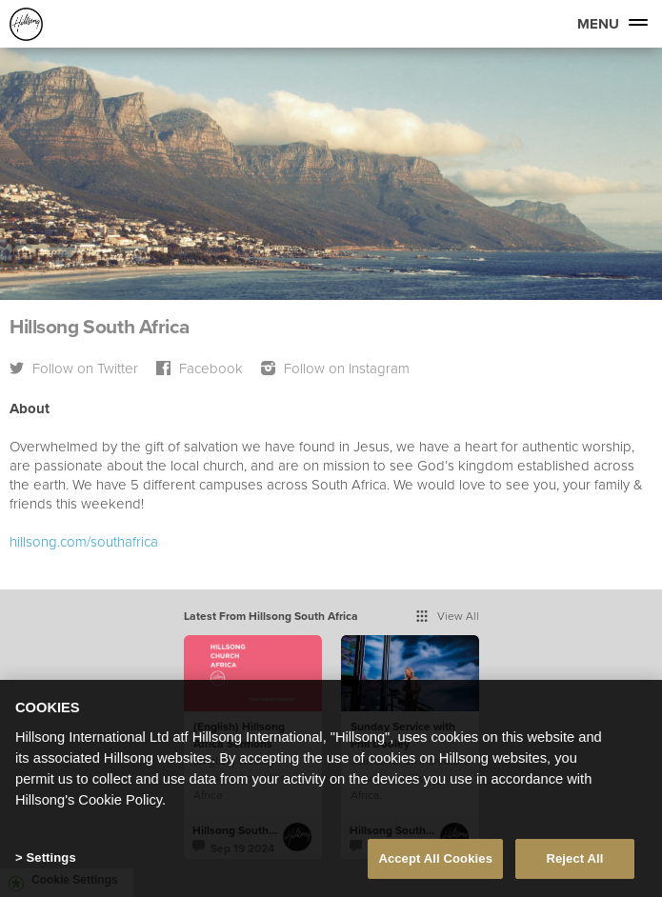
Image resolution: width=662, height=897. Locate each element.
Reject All (574, 862)
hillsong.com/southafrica (84, 541)
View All (447, 616)
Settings (50, 861)
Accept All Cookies (435, 862)
